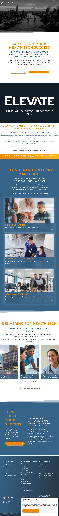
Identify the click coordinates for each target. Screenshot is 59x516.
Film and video (24, 481)
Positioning (5, 471)
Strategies (5, 473)
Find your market (8, 462)
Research (5, 466)
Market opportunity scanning (10, 475)
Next (34, 381)
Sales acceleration (43, 466)
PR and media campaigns (27, 472)
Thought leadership (25, 468)
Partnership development (45, 477)
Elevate (22, 496)
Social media (24, 485)
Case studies (24, 474)
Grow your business (45, 462)
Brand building (24, 470)
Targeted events (7, 464)
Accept (31, 511)
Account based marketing (45, 475)
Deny (48, 511)
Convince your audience (29, 462)
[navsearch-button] (12, 3)
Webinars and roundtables (27, 490)
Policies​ (38, 514)
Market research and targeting (46, 473)
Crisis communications (26, 477)
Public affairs (24, 488)
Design (22, 479)
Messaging (23, 466)
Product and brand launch (9, 469)
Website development (26, 483)
